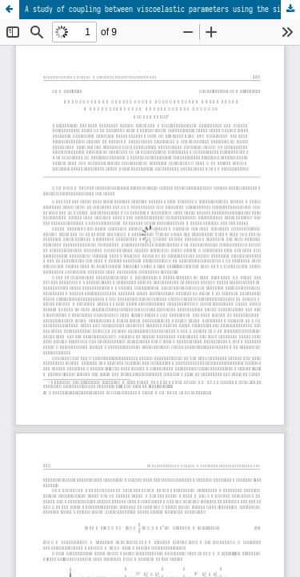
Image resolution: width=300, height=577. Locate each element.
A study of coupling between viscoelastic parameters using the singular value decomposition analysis (162, 9)
